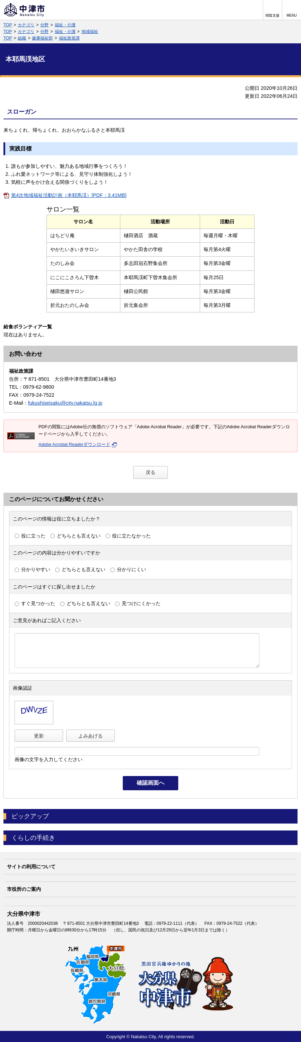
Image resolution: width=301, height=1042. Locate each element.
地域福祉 (89, 31)
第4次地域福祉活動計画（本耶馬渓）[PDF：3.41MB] (68, 195)
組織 (22, 38)
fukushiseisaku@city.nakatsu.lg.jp (65, 403)
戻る (150, 472)
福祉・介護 (65, 25)
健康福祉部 (42, 38)
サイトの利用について (31, 866)
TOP (7, 25)
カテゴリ (26, 25)
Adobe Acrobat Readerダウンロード (77, 444)
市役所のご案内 (24, 889)
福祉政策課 (69, 38)
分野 (44, 25)
